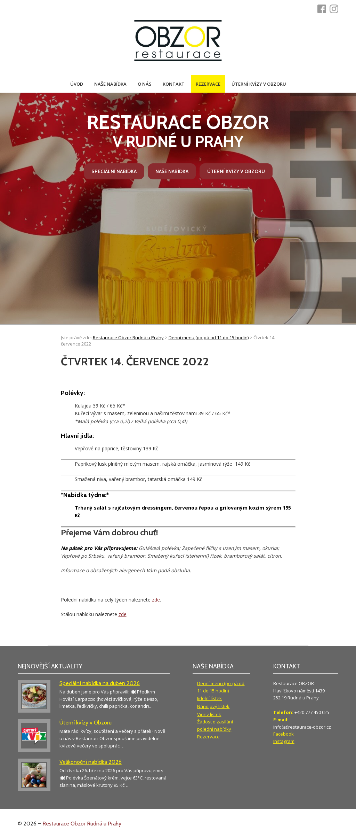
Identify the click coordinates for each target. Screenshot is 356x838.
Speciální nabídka (114, 171)
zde (156, 599)
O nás (145, 84)
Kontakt (174, 84)
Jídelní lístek (209, 698)
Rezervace (208, 84)
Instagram (283, 741)
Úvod (76, 84)
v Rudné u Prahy (177, 131)
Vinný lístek (209, 714)
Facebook (283, 734)
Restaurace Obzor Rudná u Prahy (81, 823)
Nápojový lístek (213, 706)
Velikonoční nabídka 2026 (90, 762)
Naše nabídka (110, 84)
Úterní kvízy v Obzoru (259, 84)
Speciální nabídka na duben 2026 (99, 683)
